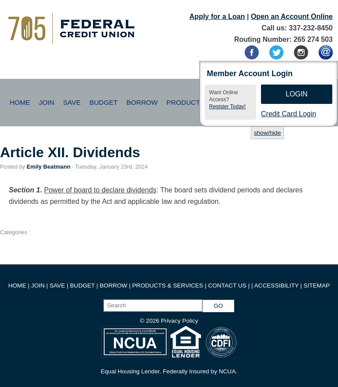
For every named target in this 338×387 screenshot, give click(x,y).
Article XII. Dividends (70, 152)
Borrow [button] (142, 102)
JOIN (39, 285)
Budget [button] (103, 102)
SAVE (58, 285)
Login (297, 94)
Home (20, 102)
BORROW (114, 285)
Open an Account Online (292, 16)
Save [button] (72, 102)
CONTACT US (227, 285)
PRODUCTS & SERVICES (167, 285)
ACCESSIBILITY (276, 285)
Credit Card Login (288, 114)
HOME (17, 285)
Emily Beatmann (48, 166)
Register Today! (227, 106)
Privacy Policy (179, 320)
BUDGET (82, 285)
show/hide (267, 132)
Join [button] (46, 102)
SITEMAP (317, 285)
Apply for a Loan (217, 16)
